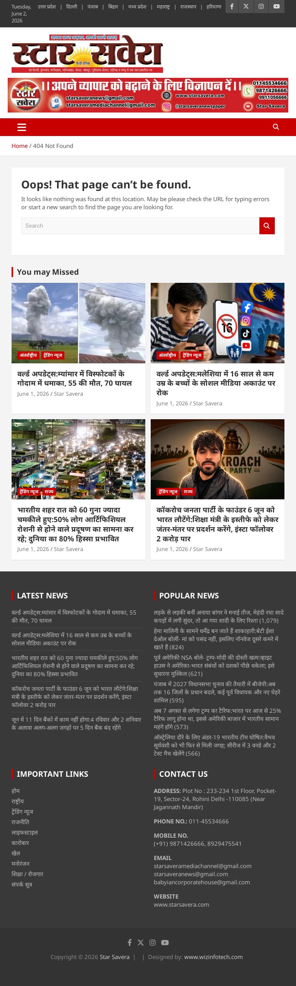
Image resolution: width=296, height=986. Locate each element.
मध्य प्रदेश (137, 6)
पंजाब (92, 6)
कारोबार (20, 843)
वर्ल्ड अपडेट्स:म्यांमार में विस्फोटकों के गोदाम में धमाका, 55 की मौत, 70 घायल (74, 378)
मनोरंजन (20, 863)
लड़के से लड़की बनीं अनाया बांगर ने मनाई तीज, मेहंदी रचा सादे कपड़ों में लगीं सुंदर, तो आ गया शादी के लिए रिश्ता (219, 616)
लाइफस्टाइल (25, 832)
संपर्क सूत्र (22, 884)
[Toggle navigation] (22, 127)
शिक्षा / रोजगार (27, 874)
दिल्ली (71, 6)
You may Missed (48, 272)
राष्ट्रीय (18, 801)
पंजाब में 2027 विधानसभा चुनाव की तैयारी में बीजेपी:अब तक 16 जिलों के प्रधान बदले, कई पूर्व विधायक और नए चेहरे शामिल (217, 692)
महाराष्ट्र (163, 6)
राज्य (49, 491)
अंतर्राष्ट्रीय (28, 355)
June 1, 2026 (33, 393)
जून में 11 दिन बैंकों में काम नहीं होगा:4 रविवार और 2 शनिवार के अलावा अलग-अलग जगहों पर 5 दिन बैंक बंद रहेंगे (76, 723)
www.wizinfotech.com (213, 957)
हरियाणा (214, 6)
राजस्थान (188, 6)
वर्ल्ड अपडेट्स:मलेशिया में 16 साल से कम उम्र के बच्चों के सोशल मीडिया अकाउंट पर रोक (215, 383)
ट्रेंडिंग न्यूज (53, 355)
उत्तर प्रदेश (47, 6)
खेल (16, 853)
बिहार (113, 6)
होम (16, 791)
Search (267, 226)
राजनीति (20, 822)
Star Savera (68, 393)
